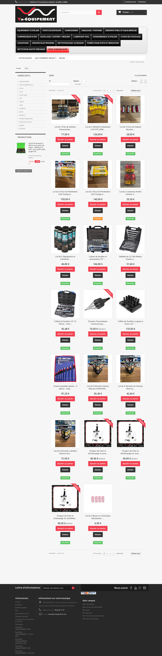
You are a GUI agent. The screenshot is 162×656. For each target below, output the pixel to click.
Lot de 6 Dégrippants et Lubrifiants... (65, 258)
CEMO (21, 102)
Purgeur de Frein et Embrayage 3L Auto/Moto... (65, 517)
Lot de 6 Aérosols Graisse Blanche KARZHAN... (98, 387)
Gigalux (21, 125)
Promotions (24, 137)
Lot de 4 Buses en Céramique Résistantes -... (98, 517)
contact (132, 62)
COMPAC (22, 108)
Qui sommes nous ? (45, 58)
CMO (21, 105)
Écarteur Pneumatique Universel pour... (97, 322)
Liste (145, 81)
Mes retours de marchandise (92, 607)
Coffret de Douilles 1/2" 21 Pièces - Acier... (65, 322)
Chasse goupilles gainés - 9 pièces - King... (65, 387)
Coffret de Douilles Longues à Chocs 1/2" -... (130, 322)
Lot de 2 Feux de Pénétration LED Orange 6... (65, 193)
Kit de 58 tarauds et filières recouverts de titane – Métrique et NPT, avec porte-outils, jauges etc (37, 147)
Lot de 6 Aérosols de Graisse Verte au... (130, 387)
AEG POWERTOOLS (26, 85)
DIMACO (22, 115)
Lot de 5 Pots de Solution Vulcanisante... (65, 128)
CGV (16, 610)
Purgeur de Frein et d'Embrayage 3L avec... (130, 452)
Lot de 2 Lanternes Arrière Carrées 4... (130, 193)
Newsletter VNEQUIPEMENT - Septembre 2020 (21, 641)
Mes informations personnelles (93, 616)
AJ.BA (21, 88)
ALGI (21, 92)
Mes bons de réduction (91, 619)
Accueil (17, 602)
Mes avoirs (86, 610)
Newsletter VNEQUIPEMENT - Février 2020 (24, 634)
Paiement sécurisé (21, 616)
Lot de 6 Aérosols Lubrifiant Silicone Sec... (65, 452)
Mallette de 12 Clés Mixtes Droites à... (130, 258)
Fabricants (24, 75)
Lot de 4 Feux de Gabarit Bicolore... (130, 128)
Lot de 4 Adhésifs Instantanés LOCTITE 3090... (97, 128)
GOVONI (22, 129)
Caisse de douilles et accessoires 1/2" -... (98, 258)
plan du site (140, 62)
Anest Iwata (23, 95)
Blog (62, 58)
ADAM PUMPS (24, 81)
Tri (50, 81)
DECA (21, 112)
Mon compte (89, 600)
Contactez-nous (130, 2)
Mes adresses (87, 613)
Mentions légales (21, 608)
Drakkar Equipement (26, 118)
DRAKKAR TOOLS (25, 122)
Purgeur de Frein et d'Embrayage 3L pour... (98, 452)
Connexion (142, 2)
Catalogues (25, 58)
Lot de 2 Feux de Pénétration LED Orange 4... (98, 193)
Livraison (18, 605)
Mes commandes (88, 604)
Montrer (76, 81)
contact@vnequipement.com (57, 614)
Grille (141, 81)
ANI (20, 98)
